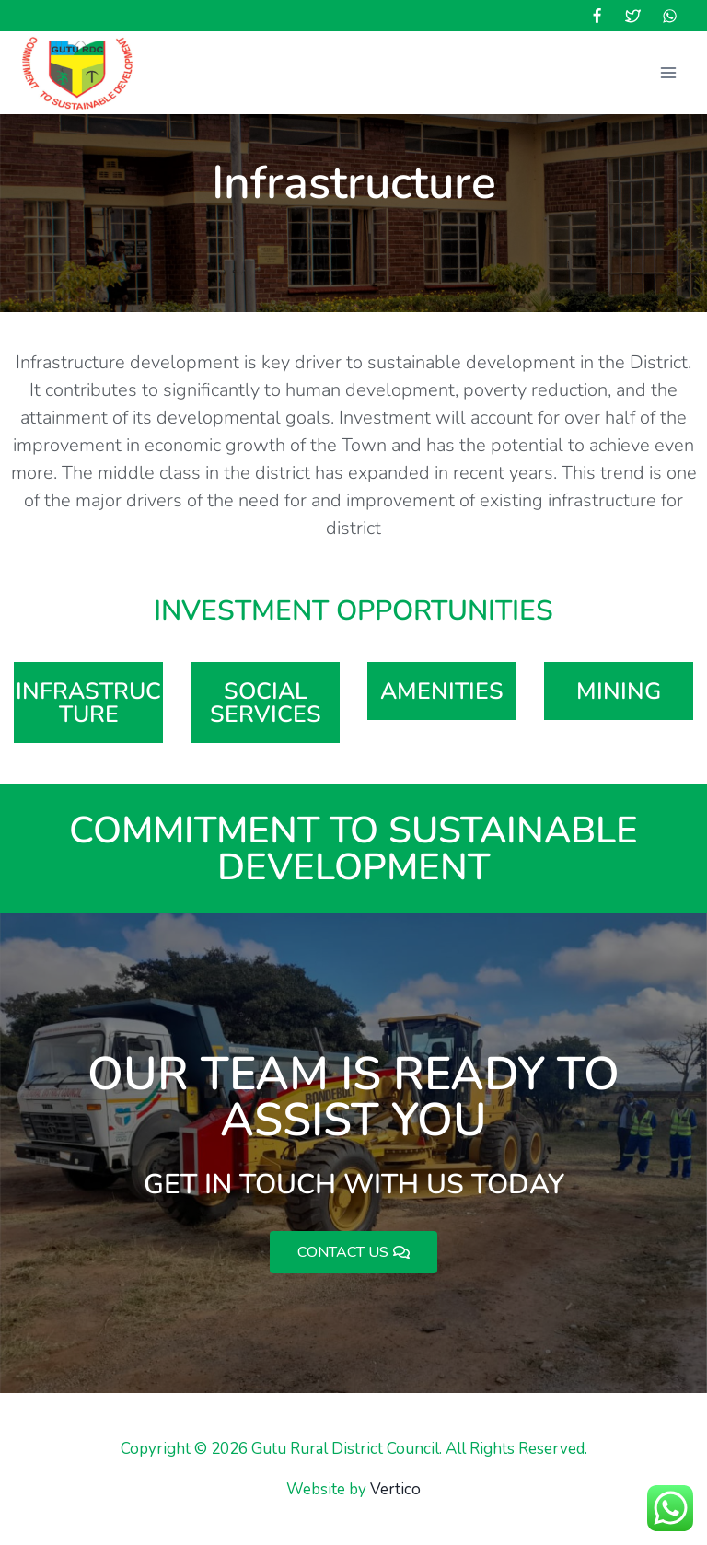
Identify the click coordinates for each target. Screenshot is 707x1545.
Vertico (395, 1489)
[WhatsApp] (669, 15)
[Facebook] (597, 15)
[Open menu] (668, 72)
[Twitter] (633, 15)
